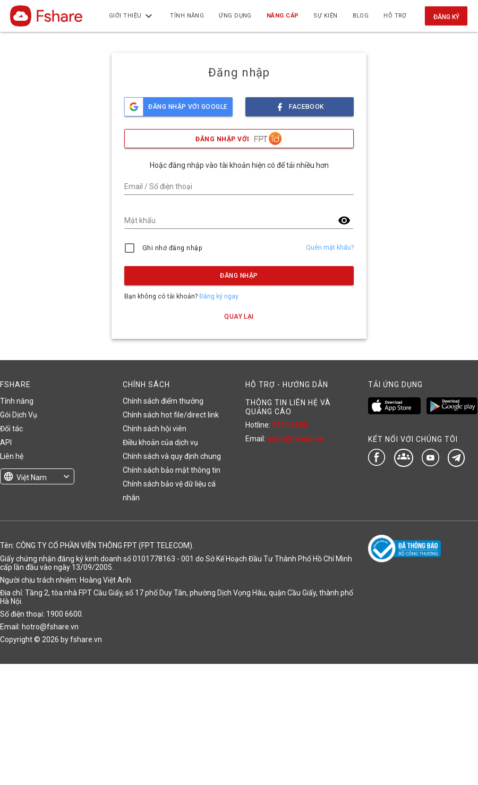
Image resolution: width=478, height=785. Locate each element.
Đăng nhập (239, 275)
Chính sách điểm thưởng (163, 401)
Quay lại (239, 316)
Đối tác (11, 428)
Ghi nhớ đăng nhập (172, 248)
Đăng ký (446, 17)
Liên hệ (11, 456)
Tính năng (16, 401)
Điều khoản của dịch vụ (160, 442)
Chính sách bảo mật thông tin (171, 470)
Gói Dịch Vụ (18, 415)
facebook (299, 103)
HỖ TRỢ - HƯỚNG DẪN (286, 384)
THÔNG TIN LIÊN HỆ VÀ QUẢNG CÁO (288, 406)
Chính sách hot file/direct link (171, 415)
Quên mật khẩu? (330, 247)
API (6, 442)
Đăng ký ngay (218, 296)
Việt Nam (31, 477)
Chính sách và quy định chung (172, 456)
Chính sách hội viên (154, 428)
